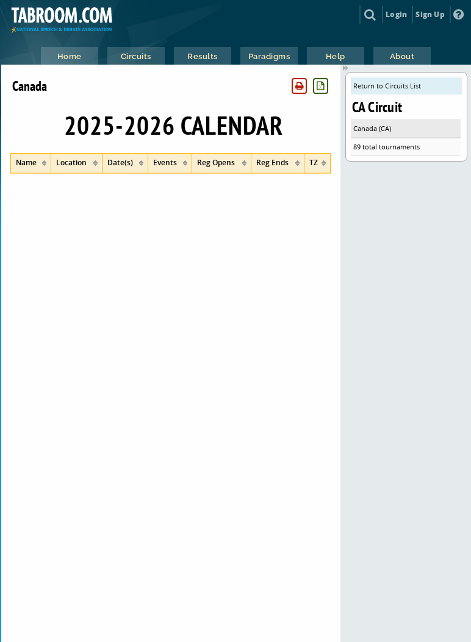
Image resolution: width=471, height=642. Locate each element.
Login (396, 14)
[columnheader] (30, 163)
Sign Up (429, 14)
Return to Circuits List (387, 85)
